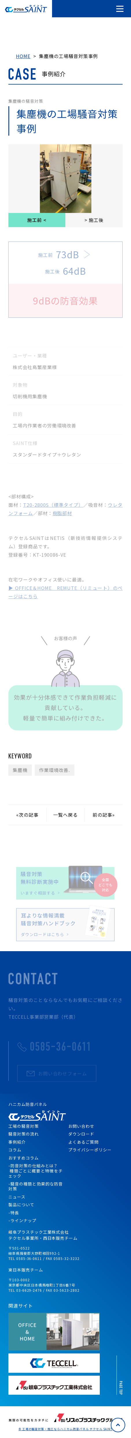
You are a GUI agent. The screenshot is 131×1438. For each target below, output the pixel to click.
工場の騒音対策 (23, 1126)
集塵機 (20, 769)
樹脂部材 (62, 513)
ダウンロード (81, 1134)
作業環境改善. (54, 769)
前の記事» (104, 814)
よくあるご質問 (83, 1142)
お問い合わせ (81, 1126)
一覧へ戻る (65, 814)
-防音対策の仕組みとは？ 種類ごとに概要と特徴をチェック (35, 1171)
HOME (23, 56)
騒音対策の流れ (23, 1134)
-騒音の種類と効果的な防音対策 (35, 1186)
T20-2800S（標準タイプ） (53, 504)
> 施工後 (94, 219)
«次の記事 (27, 814)
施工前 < (37, 219)
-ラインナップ (22, 1220)
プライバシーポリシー (90, 1150)
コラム (14, 1150)
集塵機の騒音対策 (25, 101)
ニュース (16, 1197)
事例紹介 (17, 1142)
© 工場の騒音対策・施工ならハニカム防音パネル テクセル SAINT (66, 1429)
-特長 (13, 1213)
